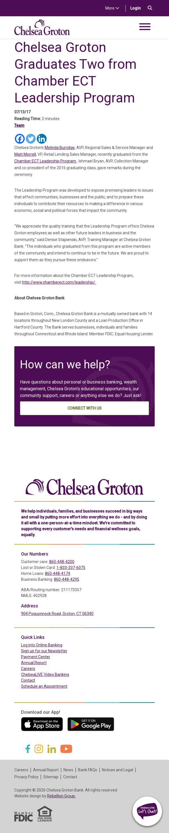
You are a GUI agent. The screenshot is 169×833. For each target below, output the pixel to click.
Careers (28, 668)
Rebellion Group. (61, 796)
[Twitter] (31, 139)
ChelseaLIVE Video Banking (45, 674)
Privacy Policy (26, 777)
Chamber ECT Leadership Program (45, 161)
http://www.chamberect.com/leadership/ (59, 282)
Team (19, 125)
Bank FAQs (87, 770)
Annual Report (34, 662)
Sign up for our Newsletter (44, 651)
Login (137, 7)
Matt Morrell (25, 154)
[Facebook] (20, 139)
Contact (28, 680)
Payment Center (47, 656)
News (68, 770)
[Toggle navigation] (145, 27)
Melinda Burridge (60, 147)
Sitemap (50, 777)
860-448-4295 (66, 579)
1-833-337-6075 (70, 567)
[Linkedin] (42, 139)
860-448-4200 (61, 561)
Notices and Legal (117, 770)
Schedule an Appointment (44, 686)
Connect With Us (84, 408)
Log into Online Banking (53, 644)
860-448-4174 (57, 573)
